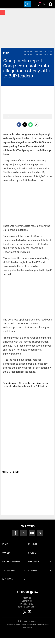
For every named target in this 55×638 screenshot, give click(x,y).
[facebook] (18, 124)
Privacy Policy (26, 604)
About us (27, 598)
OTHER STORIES (10, 472)
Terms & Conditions (26, 607)
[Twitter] (24, 124)
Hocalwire (27, 628)
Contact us (27, 601)
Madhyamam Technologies (27, 624)
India (6, 53)
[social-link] (36, 124)
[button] (4, 4)
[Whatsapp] (30, 124)
